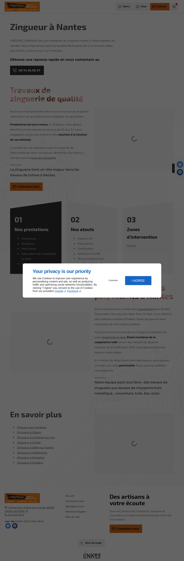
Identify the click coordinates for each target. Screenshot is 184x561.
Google (59, 291)
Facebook (72, 291)
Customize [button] (113, 280)
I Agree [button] (138, 280)
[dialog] (92, 280)
